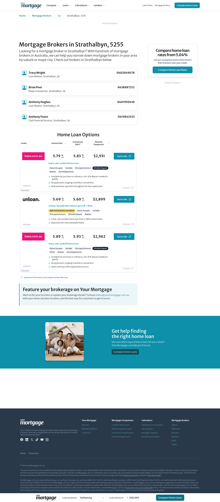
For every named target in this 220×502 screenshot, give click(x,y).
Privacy (23, 453)
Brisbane (175, 433)
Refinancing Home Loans (122, 429)
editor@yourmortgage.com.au (112, 295)
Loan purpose (69, 497)
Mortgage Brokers (162, 5)
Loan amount (116, 497)
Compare (51, 5)
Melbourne (176, 429)
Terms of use (33, 453)
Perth (174, 441)
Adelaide (175, 437)
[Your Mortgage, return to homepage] (30, 5)
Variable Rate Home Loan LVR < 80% (70, 205)
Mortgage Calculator (150, 433)
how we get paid (154, 475)
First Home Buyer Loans (121, 437)
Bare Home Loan (64, 163)
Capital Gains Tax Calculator (152, 425)
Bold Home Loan (64, 243)
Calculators (81, 5)
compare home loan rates (172, 69)
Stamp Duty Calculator (150, 437)
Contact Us (86, 433)
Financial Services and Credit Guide (139, 488)
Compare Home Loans (187, 5)
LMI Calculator (147, 429)
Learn (66, 5)
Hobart (174, 444)
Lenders (98, 5)
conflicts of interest (130, 475)
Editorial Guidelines (89, 429)
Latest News (147, 5)
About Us (85, 425)
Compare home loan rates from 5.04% (173, 52)
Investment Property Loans (123, 433)
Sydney (174, 425)
